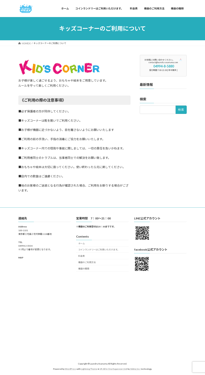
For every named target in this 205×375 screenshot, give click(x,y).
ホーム (81, 243)
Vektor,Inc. (135, 368)
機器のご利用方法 (87, 262)
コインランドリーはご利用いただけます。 (98, 249)
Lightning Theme (89, 368)
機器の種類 (83, 268)
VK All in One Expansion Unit (113, 368)
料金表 (81, 256)
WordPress (70, 368)
